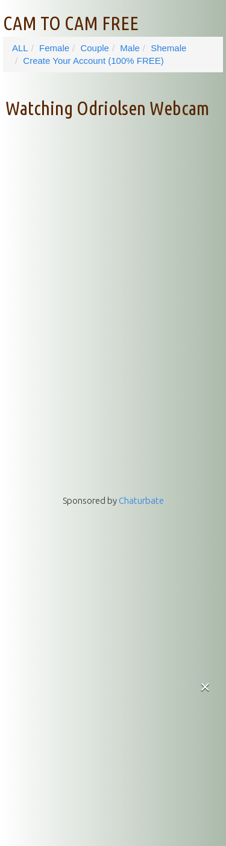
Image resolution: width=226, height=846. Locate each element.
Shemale (168, 48)
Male (130, 48)
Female (54, 48)
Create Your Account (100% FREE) (93, 60)
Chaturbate (141, 500)
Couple (94, 48)
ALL (20, 48)
